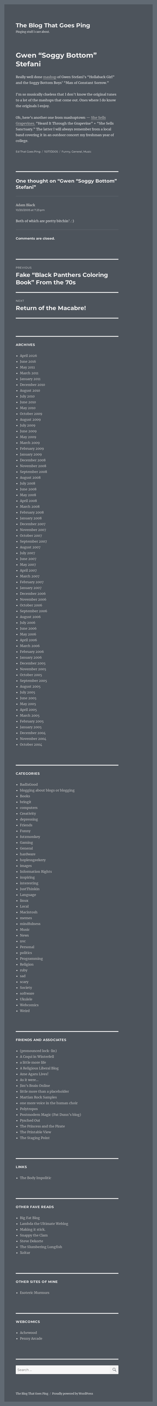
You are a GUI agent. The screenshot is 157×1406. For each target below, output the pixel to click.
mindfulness (30, 924)
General (77, 151)
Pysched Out (30, 1120)
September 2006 (33, 611)
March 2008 (30, 506)
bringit (25, 802)
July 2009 (27, 425)
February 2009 (32, 448)
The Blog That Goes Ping (53, 25)
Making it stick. (32, 1229)
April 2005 (28, 710)
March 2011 (29, 373)
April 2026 (28, 356)
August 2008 (30, 477)
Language (28, 895)
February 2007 (32, 582)
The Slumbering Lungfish (41, 1247)
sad (23, 976)
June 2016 (28, 361)
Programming (31, 958)
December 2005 (33, 663)
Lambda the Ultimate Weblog (44, 1224)
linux (24, 900)
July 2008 (27, 483)
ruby (23, 970)
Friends (26, 825)
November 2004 (33, 739)
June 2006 (28, 628)
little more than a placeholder (44, 1091)
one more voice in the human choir (49, 1103)
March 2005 (30, 715)
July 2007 (27, 553)
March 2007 (29, 576)
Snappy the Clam (34, 1235)
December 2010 (32, 385)
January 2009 (31, 454)
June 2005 (28, 698)
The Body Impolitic (35, 1178)
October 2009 (31, 414)
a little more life (33, 1062)
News (24, 935)
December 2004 (33, 733)
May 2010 (27, 408)
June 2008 (28, 489)
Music (87, 151)
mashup (49, 77)
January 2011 (30, 379)
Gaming (26, 842)
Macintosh (29, 912)
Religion (27, 964)
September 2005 (33, 681)
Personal (27, 947)
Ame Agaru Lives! (34, 1074)
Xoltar (25, 1253)
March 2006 (30, 646)
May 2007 (28, 564)
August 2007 (30, 547)
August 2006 (30, 617)
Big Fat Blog (30, 1218)
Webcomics (29, 1005)
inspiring (27, 877)
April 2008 (28, 501)
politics (26, 953)
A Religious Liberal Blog (39, 1068)
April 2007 (28, 570)
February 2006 (32, 652)
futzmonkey (30, 837)
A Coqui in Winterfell (37, 1056)
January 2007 (30, 588)
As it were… (29, 1080)
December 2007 (32, 524)
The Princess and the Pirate (42, 1126)
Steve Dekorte (31, 1241)
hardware (27, 854)
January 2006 (31, 657)
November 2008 (33, 466)
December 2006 (33, 593)
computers (29, 808)
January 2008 (31, 518)
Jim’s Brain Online (35, 1086)
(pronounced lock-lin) (38, 1051)
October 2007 (31, 535)
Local (24, 906)
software (27, 993)
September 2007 (33, 541)
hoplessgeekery (33, 860)
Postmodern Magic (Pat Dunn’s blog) (50, 1115)
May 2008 (28, 495)
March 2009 (30, 443)
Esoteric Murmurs (34, 1293)
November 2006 (33, 599)
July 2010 (27, 396)
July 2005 (27, 692)
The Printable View (35, 1132)
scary (24, 982)
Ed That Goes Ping (28, 151)
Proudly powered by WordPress (72, 1393)
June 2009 (28, 431)
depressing (29, 819)
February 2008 (32, 512)
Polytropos (29, 1109)
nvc (23, 941)
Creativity (28, 813)
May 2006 (28, 634)
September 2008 (33, 472)
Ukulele (26, 999)
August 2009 (30, 419)
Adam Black (25, 205)
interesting (29, 883)
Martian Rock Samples (38, 1097)
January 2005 (31, 727)
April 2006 (28, 640)
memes (26, 918)
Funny (66, 151)
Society (26, 987)
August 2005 (30, 686)
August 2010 (30, 390)
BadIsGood (29, 784)
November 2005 (33, 669)
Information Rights (36, 871)
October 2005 (31, 675)
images (26, 866)
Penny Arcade (31, 1338)
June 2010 (28, 402)
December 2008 (33, 460)
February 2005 (32, 721)
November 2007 (33, 530)
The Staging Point (35, 1138)
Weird (25, 1011)
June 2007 (28, 559)
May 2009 (28, 437)
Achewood (28, 1333)
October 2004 (31, 744)
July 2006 (27, 623)
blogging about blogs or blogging (47, 790)
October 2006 (31, 605)
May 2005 (28, 704)
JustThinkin (30, 889)
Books (25, 796)
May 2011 (27, 367)
